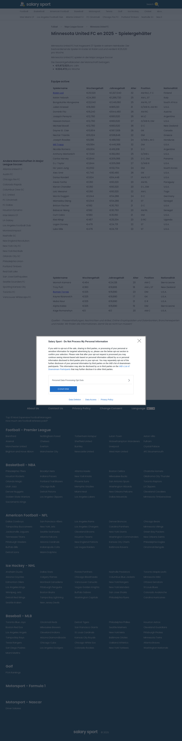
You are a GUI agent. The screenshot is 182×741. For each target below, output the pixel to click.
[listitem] (91, 380)
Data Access (90, 399)
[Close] (140, 341)
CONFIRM (63, 389)
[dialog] (91, 370)
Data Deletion (75, 399)
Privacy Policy (107, 399)
